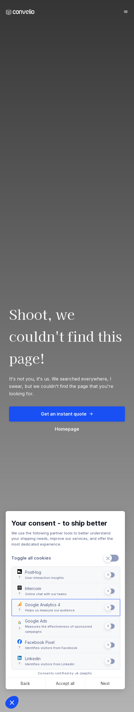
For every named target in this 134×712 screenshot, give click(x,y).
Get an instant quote (67, 414)
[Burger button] (125, 11)
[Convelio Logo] (20, 12)
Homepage (67, 429)
